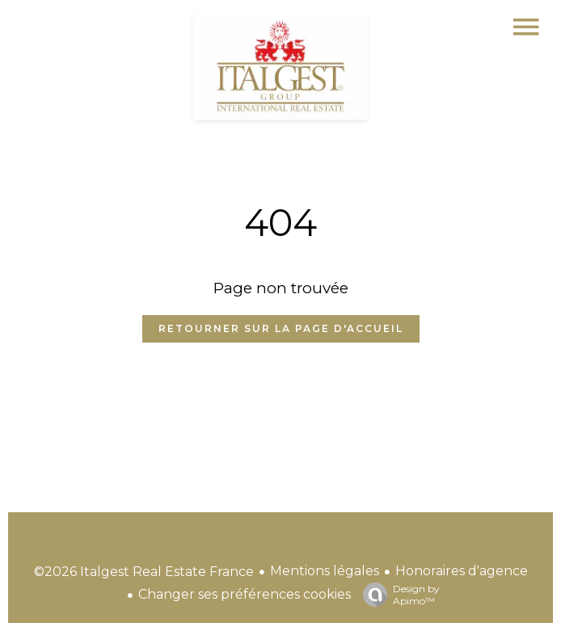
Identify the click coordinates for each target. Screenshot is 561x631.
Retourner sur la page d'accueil (280, 328)
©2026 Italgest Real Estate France (144, 571)
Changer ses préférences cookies (244, 594)
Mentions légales (324, 570)
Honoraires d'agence (461, 570)
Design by (397, 595)
